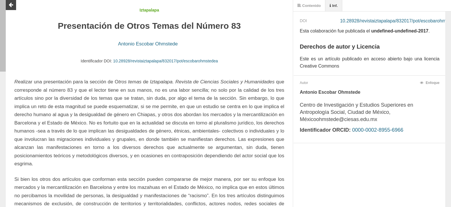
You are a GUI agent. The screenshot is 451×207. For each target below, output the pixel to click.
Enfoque (429, 83)
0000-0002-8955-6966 (377, 130)
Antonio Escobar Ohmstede (148, 44)
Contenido (309, 5)
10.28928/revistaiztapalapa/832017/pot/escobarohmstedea (165, 61)
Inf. (334, 5)
